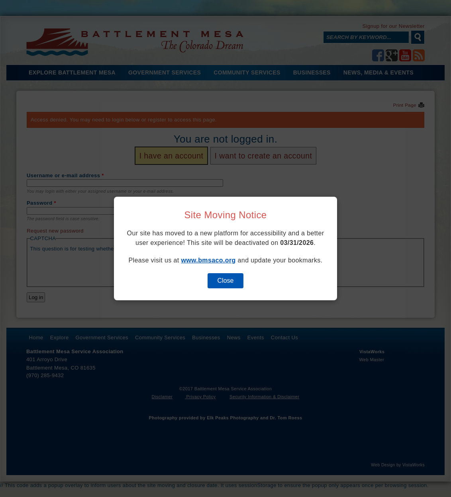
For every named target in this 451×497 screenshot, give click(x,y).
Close (226, 280)
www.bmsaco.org (208, 260)
